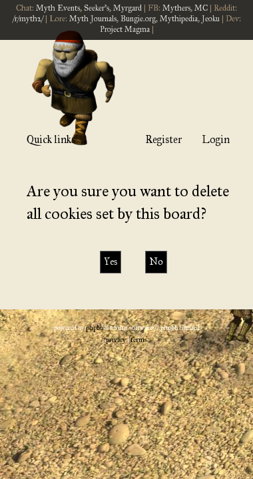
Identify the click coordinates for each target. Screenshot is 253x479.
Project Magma (125, 29)
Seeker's (96, 8)
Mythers (176, 8)
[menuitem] (116, 340)
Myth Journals (93, 18)
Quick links (51, 139)
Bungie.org (138, 18)
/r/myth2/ (28, 18)
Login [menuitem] (216, 139)
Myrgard (127, 8)
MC (201, 8)
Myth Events (58, 8)
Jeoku (211, 18)
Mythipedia (179, 18)
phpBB (94, 328)
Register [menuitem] (163, 139)
